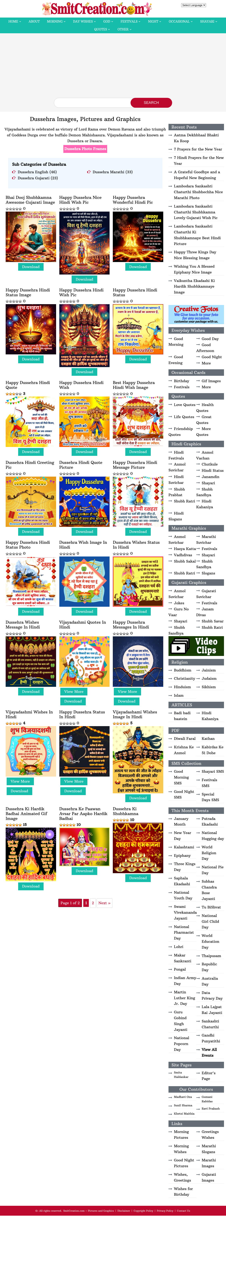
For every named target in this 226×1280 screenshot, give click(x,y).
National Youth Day (183, 895)
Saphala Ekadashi (182, 881)
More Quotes (203, 431)
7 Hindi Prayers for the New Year (199, 160)
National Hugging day (213, 835)
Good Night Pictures (184, 1163)
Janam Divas (205, 612)
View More (74, 691)
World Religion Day (209, 853)
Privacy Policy (165, 1210)
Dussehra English (33, 172)
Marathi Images (209, 1163)
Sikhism (209, 687)
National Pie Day (213, 870)
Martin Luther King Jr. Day (184, 998)
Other (122, 29)
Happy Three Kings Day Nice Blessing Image (195, 255)
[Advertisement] (113, 67)
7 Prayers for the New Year (198, 149)
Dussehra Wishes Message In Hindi (23, 625)
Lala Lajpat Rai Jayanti (212, 1009)
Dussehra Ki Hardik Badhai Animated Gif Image (26, 813)
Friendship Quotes (180, 431)
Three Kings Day (185, 866)
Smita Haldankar (181, 1075)
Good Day (210, 338)
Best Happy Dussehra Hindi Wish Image (134, 385)
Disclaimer (123, 1210)
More (206, 363)
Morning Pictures (181, 1134)
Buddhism (182, 670)
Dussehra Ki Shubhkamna (125, 811)
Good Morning (175, 341)
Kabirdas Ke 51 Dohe (213, 750)
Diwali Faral (185, 738)
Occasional (179, 21)
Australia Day (210, 981)
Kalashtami (184, 847)
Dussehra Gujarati (33, 178)
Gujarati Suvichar (206, 594)
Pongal (180, 969)
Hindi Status (213, 470)
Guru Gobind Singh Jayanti (180, 1021)
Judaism (209, 678)
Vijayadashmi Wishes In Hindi (29, 714)
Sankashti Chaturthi (210, 1024)
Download (31, 266)
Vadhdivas (183, 555)
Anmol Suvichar (177, 467)
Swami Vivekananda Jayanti (185, 912)
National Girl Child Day (210, 921)
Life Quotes (184, 416)
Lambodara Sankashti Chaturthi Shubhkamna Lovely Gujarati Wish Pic (196, 212)
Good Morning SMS (181, 777)
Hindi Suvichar (176, 479)
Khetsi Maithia (184, 1113)
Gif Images (211, 381)
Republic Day (209, 967)
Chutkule (210, 464)
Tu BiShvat (211, 907)
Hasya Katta (185, 548)
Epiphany (182, 855)
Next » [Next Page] (104, 903)
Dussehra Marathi (108, 172)
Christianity (184, 678)
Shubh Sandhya (204, 492)
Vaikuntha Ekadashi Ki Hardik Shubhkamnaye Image (194, 286)
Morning (55, 21)
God (106, 21)
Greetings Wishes (210, 1134)
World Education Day (210, 941)
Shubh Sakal (185, 561)
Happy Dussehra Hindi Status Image (28, 292)
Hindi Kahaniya (204, 504)
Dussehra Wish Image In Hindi (83, 545)
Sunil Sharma (183, 1105)
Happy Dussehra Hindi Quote (28, 385)
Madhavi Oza (183, 1097)
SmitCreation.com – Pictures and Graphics (88, 1210)
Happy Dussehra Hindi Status (135, 292)
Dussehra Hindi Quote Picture (81, 465)
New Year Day (182, 835)
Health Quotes (205, 407)
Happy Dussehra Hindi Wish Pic (81, 292)
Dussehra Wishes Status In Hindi (136, 545)
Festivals (129, 21)
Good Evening (175, 360)
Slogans (208, 573)
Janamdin (210, 476)
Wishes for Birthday (183, 1191)
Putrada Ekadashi (210, 821)
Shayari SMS (213, 771)
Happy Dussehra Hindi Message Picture (135, 465)
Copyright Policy (143, 1210)
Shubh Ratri (184, 501)
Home (13, 21)
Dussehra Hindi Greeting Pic (30, 465)
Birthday (181, 381)
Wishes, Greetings (182, 1177)
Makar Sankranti (182, 958)
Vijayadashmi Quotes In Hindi (82, 625)
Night (153, 21)
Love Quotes (185, 404)
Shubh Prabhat (176, 492)
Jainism (209, 670)
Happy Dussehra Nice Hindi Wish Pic (80, 200)
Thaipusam (211, 955)
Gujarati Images (209, 1177)
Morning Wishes (181, 1149)
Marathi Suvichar (206, 539)
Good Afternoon (205, 347)
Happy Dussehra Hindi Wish (81, 385)
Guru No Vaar (178, 612)
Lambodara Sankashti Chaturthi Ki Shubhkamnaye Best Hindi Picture (197, 235)
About (34, 21)
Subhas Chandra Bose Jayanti (209, 890)
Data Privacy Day (212, 995)
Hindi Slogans (176, 516)
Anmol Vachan (204, 455)
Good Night (212, 357)
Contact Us (183, 1210)
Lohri (178, 946)
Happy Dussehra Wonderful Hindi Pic (133, 200)
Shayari (207, 21)
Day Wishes (83, 21)
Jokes (179, 603)
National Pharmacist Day (184, 932)
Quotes (100, 29)
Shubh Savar (213, 621)
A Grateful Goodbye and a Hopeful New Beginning (197, 175)
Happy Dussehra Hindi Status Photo (28, 545)
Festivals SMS (209, 783)
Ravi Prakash (211, 1108)
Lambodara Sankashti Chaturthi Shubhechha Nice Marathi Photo (198, 192)
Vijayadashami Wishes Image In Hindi (135, 714)
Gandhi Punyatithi (211, 1038)
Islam (179, 695)
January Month (181, 821)
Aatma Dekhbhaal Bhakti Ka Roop (196, 138)
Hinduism (182, 687)
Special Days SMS (210, 797)
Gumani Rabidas (207, 1099)
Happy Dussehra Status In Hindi (82, 714)
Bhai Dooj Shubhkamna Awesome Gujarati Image (30, 200)
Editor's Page (209, 1076)
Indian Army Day (185, 980)
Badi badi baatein (182, 716)
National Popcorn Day (181, 1044)
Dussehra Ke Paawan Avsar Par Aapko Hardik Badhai (83, 813)
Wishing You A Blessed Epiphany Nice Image (194, 269)
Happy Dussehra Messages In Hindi (131, 625)
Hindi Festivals (176, 455)
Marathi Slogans (209, 1149)
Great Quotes (204, 419)
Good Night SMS (184, 794)
